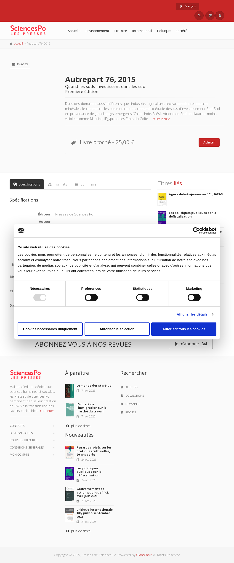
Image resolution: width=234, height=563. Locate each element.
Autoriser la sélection (117, 329)
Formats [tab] (57, 184)
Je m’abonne (191, 343)
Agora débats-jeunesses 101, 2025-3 (196, 194)
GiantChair (144, 555)
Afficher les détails (192, 314)
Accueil (73, 30)
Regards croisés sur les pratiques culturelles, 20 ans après (94, 451)
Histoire (120, 30)
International (142, 30)
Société (181, 30)
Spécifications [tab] (26, 184)
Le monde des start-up (94, 385)
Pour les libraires (23, 440)
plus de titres (77, 426)
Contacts (17, 426)
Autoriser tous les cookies (183, 329)
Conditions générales (27, 447)
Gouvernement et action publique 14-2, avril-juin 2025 (93, 492)
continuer (47, 411)
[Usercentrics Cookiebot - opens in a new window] (196, 230)
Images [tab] (20, 64)
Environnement (97, 30)
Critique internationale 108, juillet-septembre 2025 (95, 513)
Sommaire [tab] (85, 184)
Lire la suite (161, 119)
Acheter (209, 142)
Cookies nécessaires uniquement (50, 329)
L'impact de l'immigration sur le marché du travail (91, 407)
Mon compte (19, 454)
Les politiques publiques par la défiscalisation (192, 214)
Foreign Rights (21, 433)
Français (188, 6)
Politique (164, 30)
